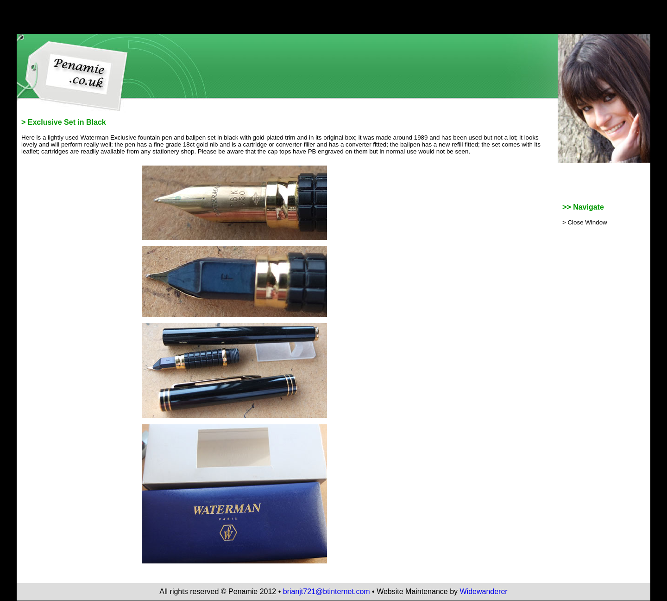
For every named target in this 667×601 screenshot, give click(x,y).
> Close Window (584, 222)
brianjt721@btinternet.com (326, 591)
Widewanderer (484, 591)
